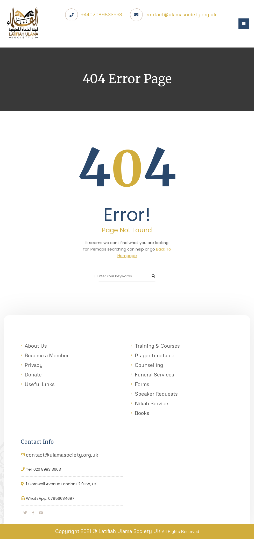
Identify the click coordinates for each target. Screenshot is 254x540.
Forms (142, 385)
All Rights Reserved (180, 532)
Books (142, 414)
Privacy (34, 366)
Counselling (149, 366)
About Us (36, 347)
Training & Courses (157, 347)
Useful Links (40, 385)
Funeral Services (154, 376)
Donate (33, 376)
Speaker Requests (156, 395)
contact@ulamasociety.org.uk (181, 14)
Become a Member (47, 356)
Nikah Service (151, 404)
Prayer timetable (154, 356)
